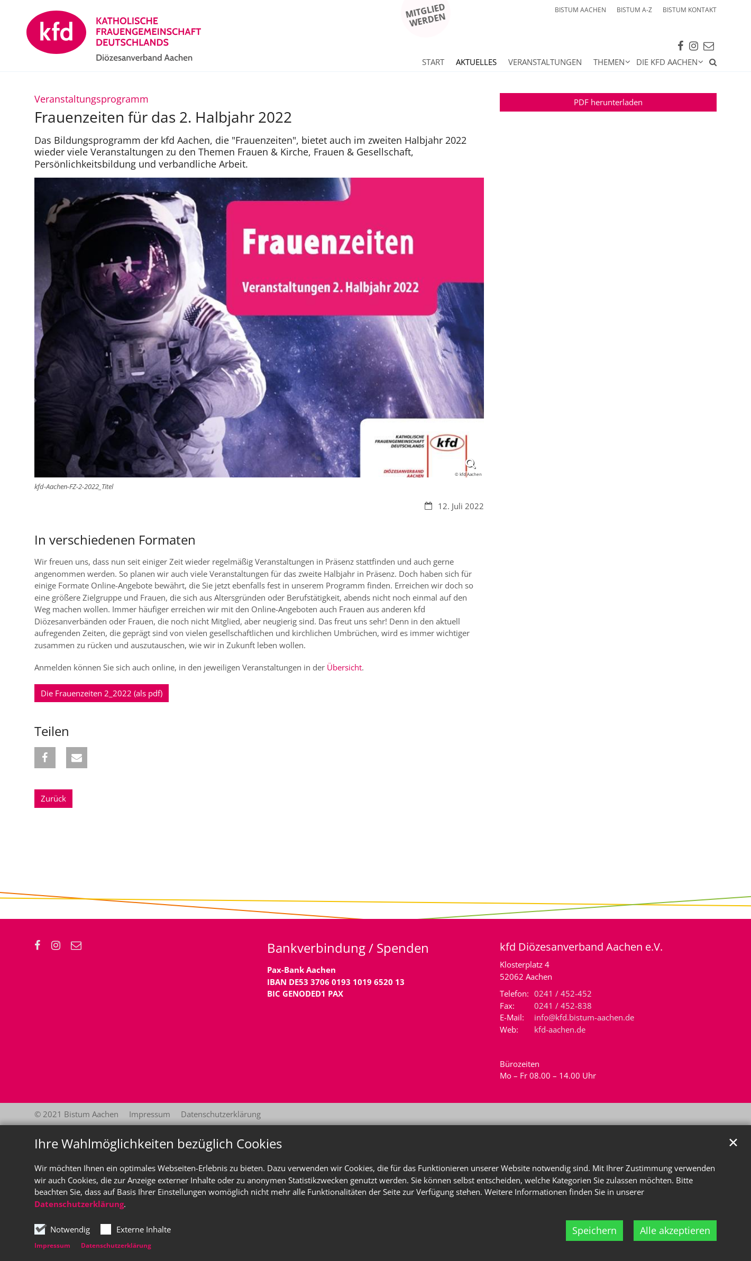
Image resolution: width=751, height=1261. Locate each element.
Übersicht (344, 667)
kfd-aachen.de (559, 1029)
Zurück (53, 798)
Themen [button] (609, 62)
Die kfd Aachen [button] (667, 62)
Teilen (51, 731)
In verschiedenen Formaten (115, 540)
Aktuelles (476, 62)
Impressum (52, 1245)
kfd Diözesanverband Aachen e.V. (581, 946)
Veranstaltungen (545, 62)
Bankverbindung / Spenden (348, 948)
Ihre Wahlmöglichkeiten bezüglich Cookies (158, 1144)
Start (433, 62)
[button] (710, 64)
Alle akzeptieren (675, 1230)
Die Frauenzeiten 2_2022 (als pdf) (101, 693)
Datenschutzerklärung (79, 1204)
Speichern (594, 1230)
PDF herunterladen (608, 102)
